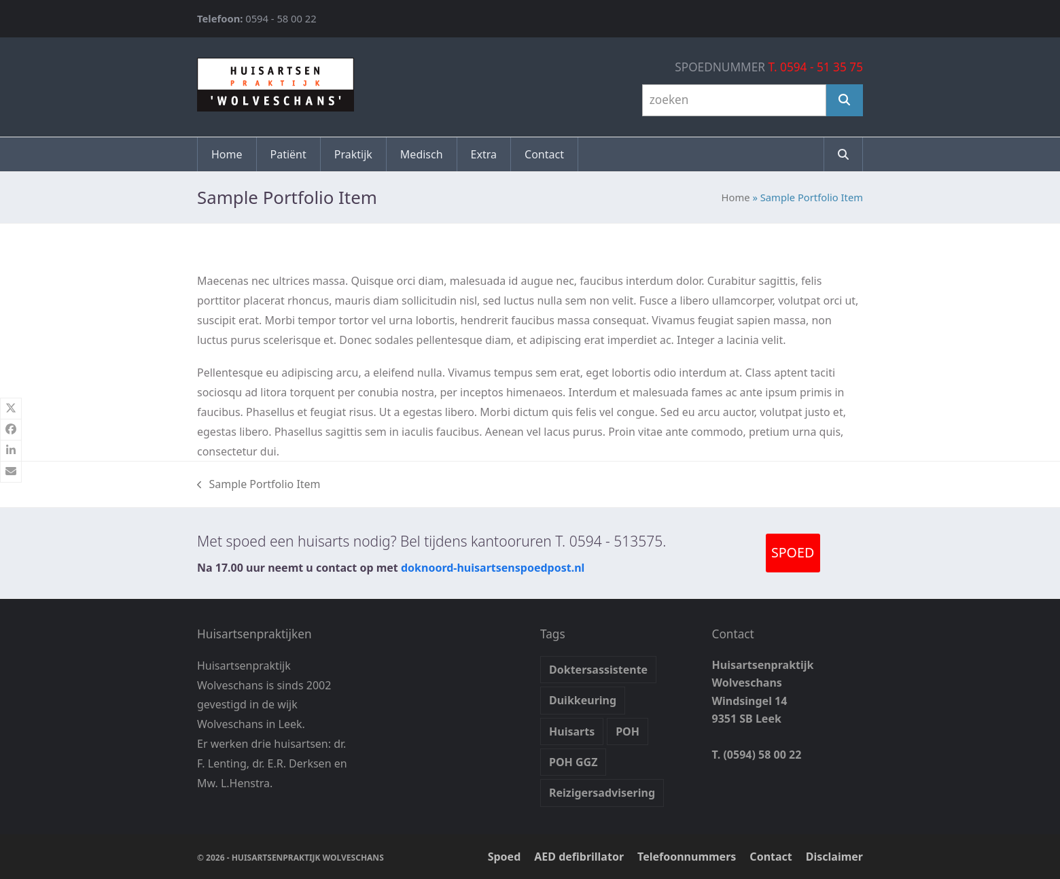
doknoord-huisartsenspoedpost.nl (492, 567)
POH (627, 731)
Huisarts (572, 731)
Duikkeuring (582, 700)
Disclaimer (834, 856)
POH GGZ (573, 762)
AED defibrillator (579, 856)
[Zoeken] (844, 100)
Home (736, 197)
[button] (843, 154)
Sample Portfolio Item (259, 485)
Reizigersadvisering (602, 792)
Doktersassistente (598, 669)
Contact (770, 856)
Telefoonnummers (686, 856)
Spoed (504, 856)
